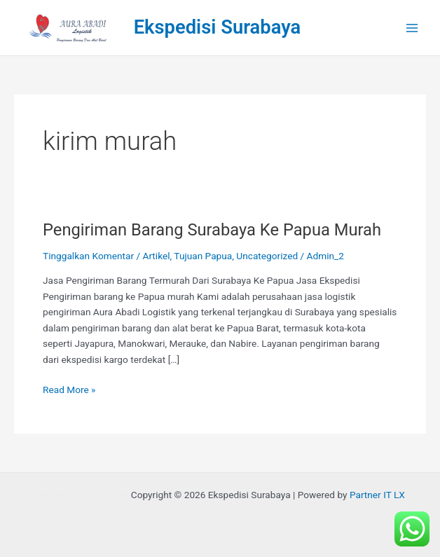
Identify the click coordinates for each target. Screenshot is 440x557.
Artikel (156, 255)
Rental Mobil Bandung (81, 494)
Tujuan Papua (203, 255)
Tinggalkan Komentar (88, 255)
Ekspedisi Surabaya (217, 27)
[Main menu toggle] (412, 27)
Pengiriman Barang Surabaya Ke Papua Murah (212, 230)
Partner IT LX (377, 494)
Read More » (69, 388)
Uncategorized (267, 255)
